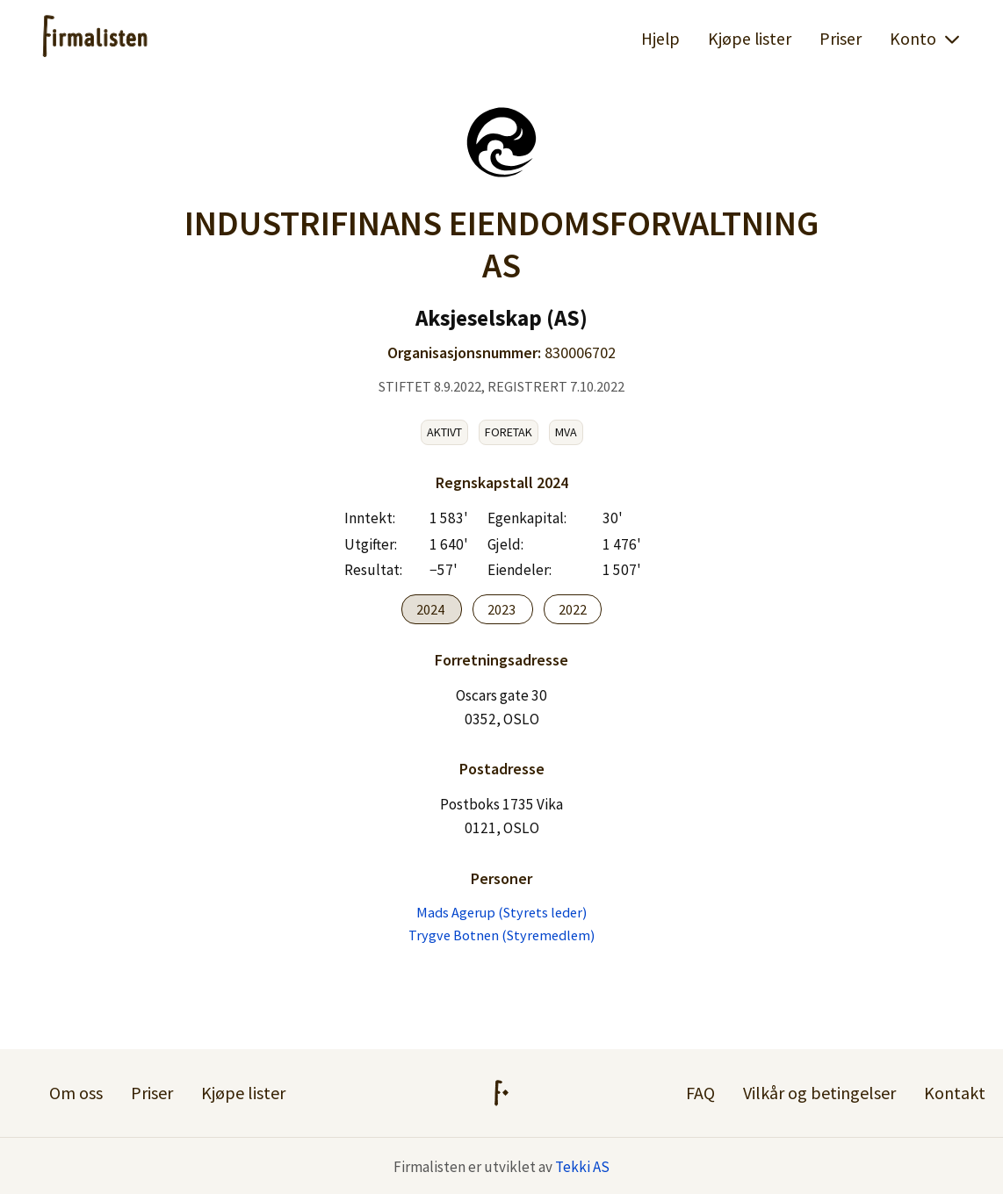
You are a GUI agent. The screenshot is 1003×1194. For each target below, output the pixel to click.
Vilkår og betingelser (819, 1093)
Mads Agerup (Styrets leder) (501, 912)
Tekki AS (582, 1166)
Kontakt (954, 1093)
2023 (502, 609)
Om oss (76, 1093)
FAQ (700, 1093)
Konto (925, 38)
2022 (573, 609)
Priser (840, 38)
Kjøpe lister (749, 38)
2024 (431, 609)
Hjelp (660, 38)
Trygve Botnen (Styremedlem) (501, 935)
